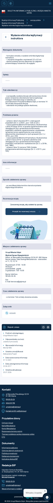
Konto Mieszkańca (9, 429)
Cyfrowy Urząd (7, 423)
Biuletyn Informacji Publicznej (13, 20)
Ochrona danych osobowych (12, 451)
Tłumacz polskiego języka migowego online (18, 434)
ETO (3, 437)
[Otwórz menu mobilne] (50, 3)
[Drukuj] (48, 327)
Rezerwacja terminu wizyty (12, 431)
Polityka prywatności (9, 453)
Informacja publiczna (10, 448)
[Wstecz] (6, 37)
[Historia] (43, 327)
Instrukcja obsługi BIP (10, 459)
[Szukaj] (4, 3)
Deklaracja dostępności (10, 456)
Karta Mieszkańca (8, 426)
